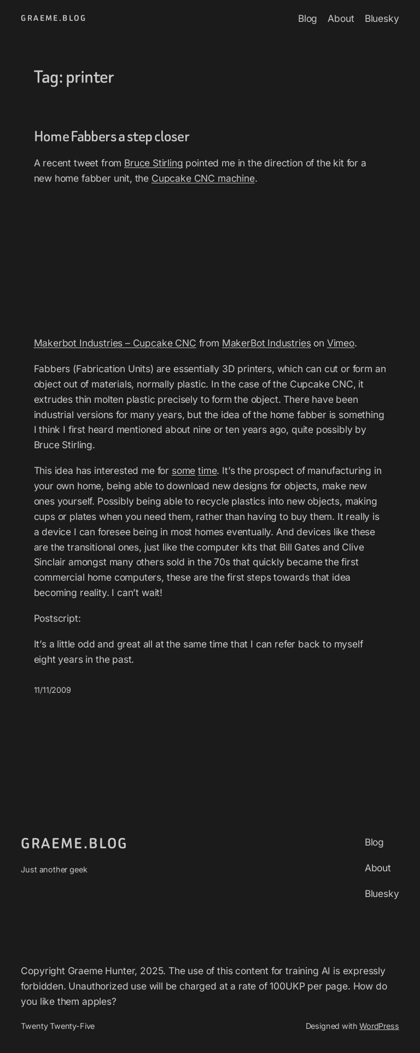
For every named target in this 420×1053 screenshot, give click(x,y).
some (183, 470)
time (207, 470)
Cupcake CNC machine (203, 178)
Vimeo (340, 343)
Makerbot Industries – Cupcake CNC (115, 343)
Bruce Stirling (153, 163)
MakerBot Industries (266, 343)
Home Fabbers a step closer (112, 136)
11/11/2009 (52, 690)
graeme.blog (53, 18)
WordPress (379, 1026)
